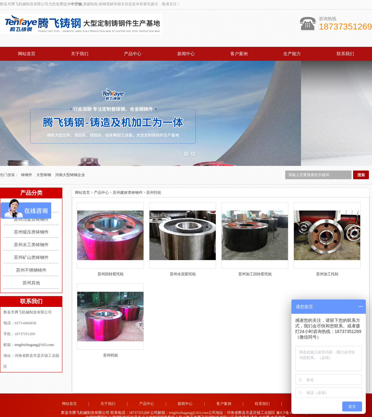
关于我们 (79, 53)
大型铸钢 (44, 162)
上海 (227, 409)
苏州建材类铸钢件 (31, 194)
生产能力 (292, 53)
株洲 (211, 409)
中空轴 (76, 4)
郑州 (219, 409)
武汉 (194, 409)
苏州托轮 (153, 180)
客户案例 (239, 53)
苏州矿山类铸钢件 (31, 245)
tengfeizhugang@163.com (34, 332)
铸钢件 (27, 162)
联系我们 (345, 53)
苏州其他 (31, 270)
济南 (169, 409)
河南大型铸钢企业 (70, 162)
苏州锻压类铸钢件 (31, 219)
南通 (177, 409)
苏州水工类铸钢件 (31, 232)
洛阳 (185, 409)
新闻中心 (186, 53)
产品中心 (132, 53)
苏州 (202, 409)
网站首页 (26, 53)
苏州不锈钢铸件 (31, 257)
